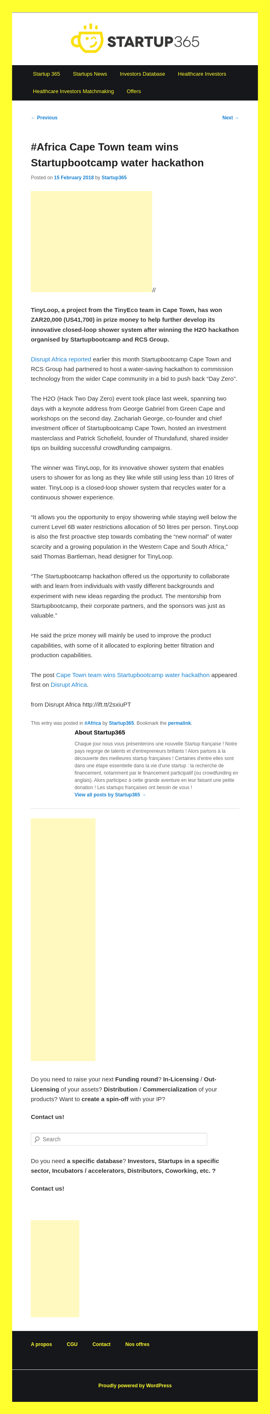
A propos (41, 1344)
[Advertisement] (91, 241)
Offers (134, 91)
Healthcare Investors (202, 74)
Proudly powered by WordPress (135, 1386)
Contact (101, 1344)
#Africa (93, 723)
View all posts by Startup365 (110, 795)
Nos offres (137, 1344)
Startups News (90, 74)
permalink (179, 723)
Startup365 (114, 177)
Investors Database (142, 74)
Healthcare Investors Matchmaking (73, 91)
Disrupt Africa (69, 684)
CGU (72, 1344)
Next (231, 118)
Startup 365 (46, 74)
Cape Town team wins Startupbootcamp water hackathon (133, 674)
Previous (44, 118)
